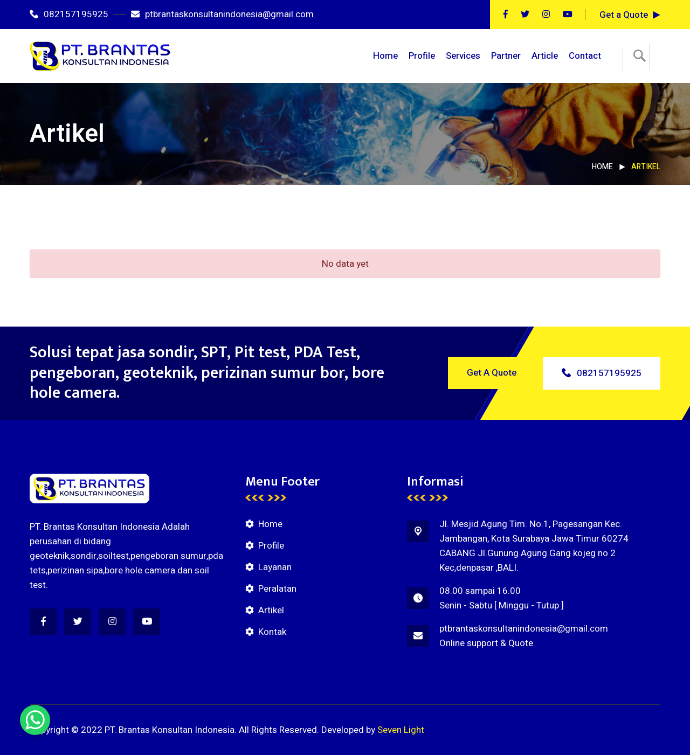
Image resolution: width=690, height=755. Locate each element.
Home (385, 56)
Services (463, 56)
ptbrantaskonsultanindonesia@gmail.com (222, 14)
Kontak (272, 632)
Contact (585, 56)
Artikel (271, 610)
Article (545, 56)
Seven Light (400, 730)
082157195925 (69, 14)
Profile (422, 56)
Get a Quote (623, 15)
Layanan (275, 567)
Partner (506, 56)
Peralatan (277, 588)
